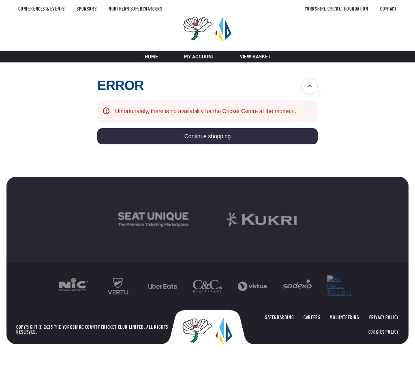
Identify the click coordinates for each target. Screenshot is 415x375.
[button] (207, 136)
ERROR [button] (120, 85)
